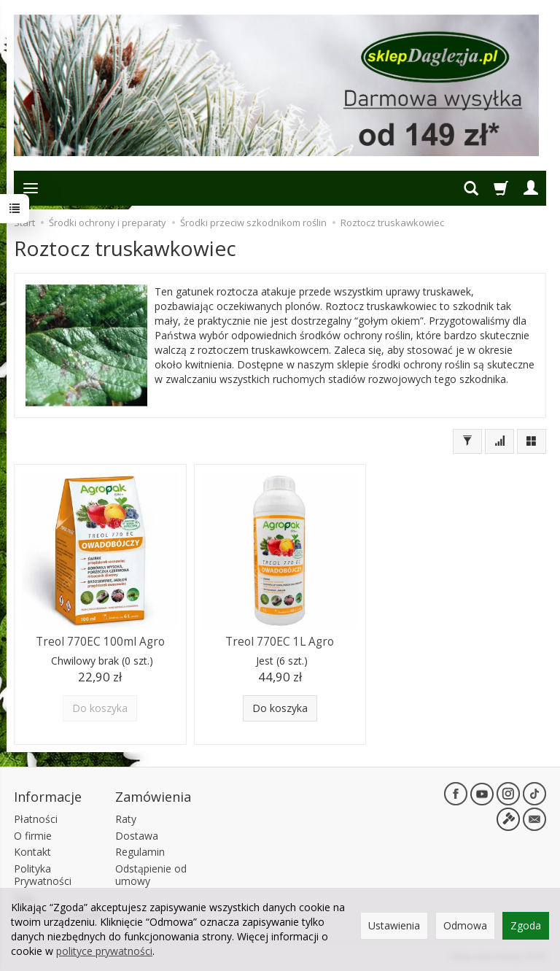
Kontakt (32, 852)
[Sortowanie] (499, 441)
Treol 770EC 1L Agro (279, 641)
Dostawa (136, 836)
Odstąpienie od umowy (151, 875)
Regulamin (140, 852)
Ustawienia (394, 925)
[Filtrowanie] (467, 441)
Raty (125, 819)
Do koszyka (280, 708)
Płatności (36, 819)
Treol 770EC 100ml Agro (100, 641)
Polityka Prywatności (42, 875)
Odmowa (465, 925)
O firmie (33, 836)
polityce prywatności (104, 951)
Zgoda (525, 925)
